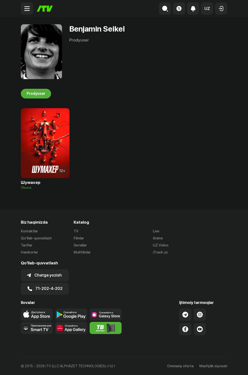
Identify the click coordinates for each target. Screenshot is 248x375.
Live (156, 231)
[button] (207, 8)
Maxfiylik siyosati (213, 366)
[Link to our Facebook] (185, 329)
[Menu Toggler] (27, 8)
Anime (158, 238)
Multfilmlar (82, 252)
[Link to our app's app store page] (37, 315)
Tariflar (26, 245)
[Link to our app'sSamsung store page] (106, 315)
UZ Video (160, 245)
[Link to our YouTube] (200, 329)
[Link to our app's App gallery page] (71, 328)
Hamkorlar (29, 252)
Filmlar (79, 238)
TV (76, 231)
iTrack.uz (160, 252)
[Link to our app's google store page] (71, 315)
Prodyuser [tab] (36, 93)
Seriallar (80, 245)
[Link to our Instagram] (200, 315)
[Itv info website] (106, 328)
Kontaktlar (29, 231)
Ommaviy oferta (180, 366)
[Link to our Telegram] (185, 315)
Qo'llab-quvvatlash (36, 238)
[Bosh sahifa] (45, 9)
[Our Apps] (37, 328)
